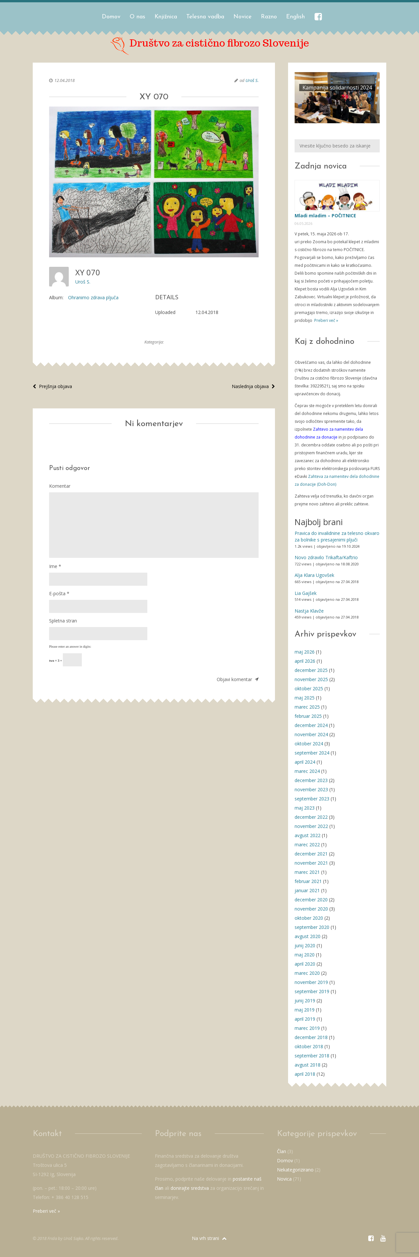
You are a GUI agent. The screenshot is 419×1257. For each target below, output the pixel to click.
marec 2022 (307, 844)
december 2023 (311, 780)
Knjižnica (166, 17)
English (295, 17)
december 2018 (311, 1037)
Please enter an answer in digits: (70, 646)
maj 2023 (305, 808)
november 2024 (311, 734)
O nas (137, 17)
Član (281, 1151)
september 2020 (312, 927)
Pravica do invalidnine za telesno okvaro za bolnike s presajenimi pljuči (337, 536)
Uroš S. (252, 80)
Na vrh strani (209, 1238)
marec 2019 (307, 1028)
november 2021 (311, 863)
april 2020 (305, 964)
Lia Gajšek (306, 593)
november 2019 (311, 982)
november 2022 (311, 826)
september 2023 (312, 798)
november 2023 (311, 789)
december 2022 (311, 817)
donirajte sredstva (190, 1188)
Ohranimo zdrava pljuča (93, 297)
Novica (284, 1179)
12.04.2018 (64, 80)
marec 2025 (307, 707)
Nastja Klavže (309, 611)
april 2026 (305, 661)
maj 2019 (305, 1010)
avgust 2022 (307, 835)
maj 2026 (305, 652)
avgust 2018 (307, 1065)
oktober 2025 (309, 688)
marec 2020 (307, 973)
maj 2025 (305, 698)
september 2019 (312, 991)
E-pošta (59, 593)
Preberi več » (325, 320)
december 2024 (311, 725)
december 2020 (311, 899)
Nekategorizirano (295, 1170)
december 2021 (311, 854)
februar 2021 (308, 881)
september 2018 (312, 1055)
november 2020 (311, 909)
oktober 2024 (309, 743)
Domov (111, 17)
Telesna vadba (205, 17)
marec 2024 (307, 771)
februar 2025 (308, 716)
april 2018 (305, 1074)
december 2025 (311, 670)
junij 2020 (305, 945)
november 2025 (311, 679)
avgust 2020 (307, 936)
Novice (242, 17)
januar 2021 (307, 890)
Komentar (59, 486)
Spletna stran (63, 621)
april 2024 (305, 762)
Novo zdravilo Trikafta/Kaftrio (326, 557)
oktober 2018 (309, 1046)
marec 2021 (307, 872)
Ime (55, 566)
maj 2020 (305, 955)
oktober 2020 (309, 918)
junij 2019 (305, 1000)
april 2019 (305, 1019)
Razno (269, 17)
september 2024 (312, 753)
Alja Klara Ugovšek (314, 575)
